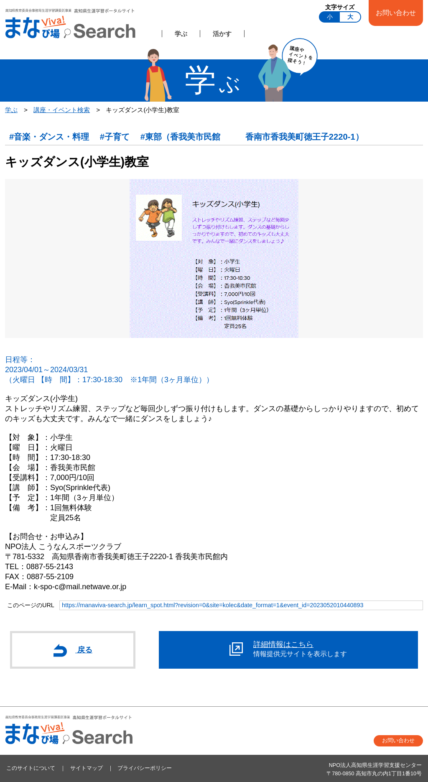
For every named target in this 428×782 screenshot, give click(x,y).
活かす (222, 33)
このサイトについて (30, 768)
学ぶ (181, 33)
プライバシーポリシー (144, 768)
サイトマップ (86, 768)
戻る (73, 650)
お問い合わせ (396, 12)
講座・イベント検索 (61, 109)
